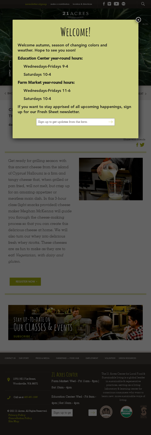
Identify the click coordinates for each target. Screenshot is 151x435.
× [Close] (138, 19)
